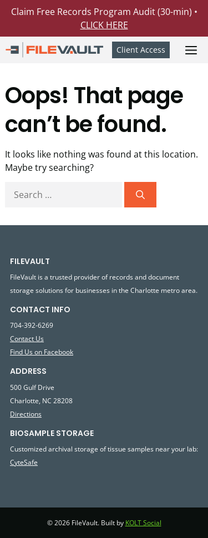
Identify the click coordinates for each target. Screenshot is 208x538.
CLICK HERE (104, 25)
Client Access (140, 49)
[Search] (140, 194)
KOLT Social (143, 522)
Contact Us (27, 338)
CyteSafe (24, 462)
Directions (26, 413)
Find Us (22, 351)
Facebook (57, 351)
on (38, 351)
